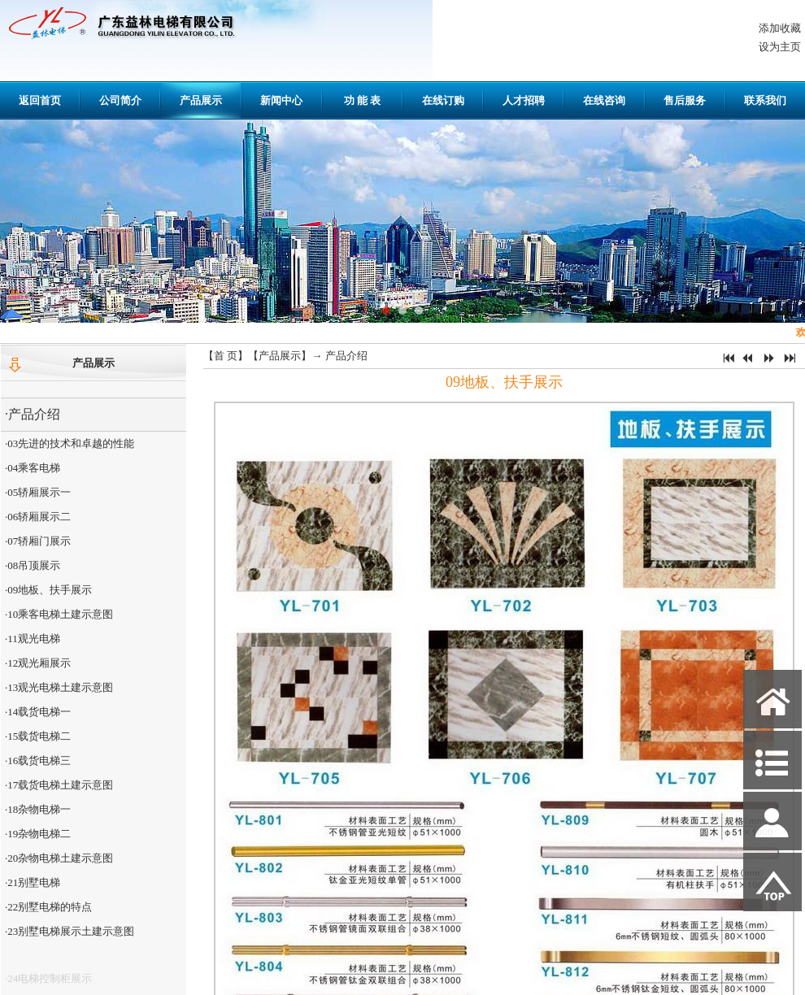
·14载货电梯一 (38, 712)
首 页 (225, 356)
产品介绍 (346, 356)
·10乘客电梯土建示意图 (59, 614)
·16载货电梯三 (38, 760)
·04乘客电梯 (32, 468)
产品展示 (201, 100)
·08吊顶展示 (32, 565)
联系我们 (765, 100)
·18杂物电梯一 (38, 809)
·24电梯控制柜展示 (48, 983)
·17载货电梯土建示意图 (59, 785)
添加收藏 (780, 28)
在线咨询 (604, 100)
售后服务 (685, 100)
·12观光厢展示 (38, 663)
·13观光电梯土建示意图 (59, 687)
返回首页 (40, 100)
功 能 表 (362, 100)
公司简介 (120, 100)
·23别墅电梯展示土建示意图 (69, 931)
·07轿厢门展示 (38, 541)
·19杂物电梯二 (38, 834)
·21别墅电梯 (32, 882)
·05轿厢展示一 (38, 492)
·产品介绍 (32, 414)
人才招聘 (524, 100)
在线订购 (443, 100)
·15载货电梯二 (38, 736)
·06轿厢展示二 (38, 517)
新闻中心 (281, 100)
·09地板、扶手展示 (48, 590)
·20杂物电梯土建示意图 (59, 858)
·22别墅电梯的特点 (48, 907)
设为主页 (780, 47)
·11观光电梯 (32, 638)
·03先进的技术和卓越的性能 (69, 443)
